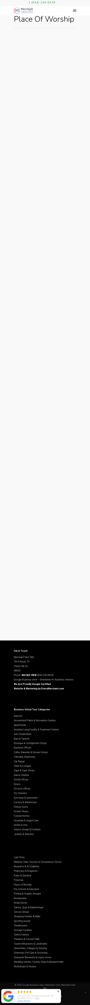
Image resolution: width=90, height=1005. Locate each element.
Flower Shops (21, 811)
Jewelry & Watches (24, 834)
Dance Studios (21, 775)
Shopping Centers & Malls (27, 916)
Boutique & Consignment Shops (30, 743)
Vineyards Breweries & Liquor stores (32, 957)
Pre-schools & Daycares (26, 889)
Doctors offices (22, 788)
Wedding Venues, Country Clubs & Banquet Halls (38, 961)
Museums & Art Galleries (26, 866)
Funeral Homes (22, 815)
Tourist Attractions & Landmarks (30, 943)
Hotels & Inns (21, 825)
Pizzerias (18, 880)
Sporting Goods (22, 921)
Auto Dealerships (22, 734)
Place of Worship (23, 884)
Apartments (20, 725)
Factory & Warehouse (25, 802)
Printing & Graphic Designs (27, 893)
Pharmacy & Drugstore (25, 870)
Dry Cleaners (20, 793)
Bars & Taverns (21, 738)
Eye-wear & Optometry (26, 797)
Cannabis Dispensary (24, 756)
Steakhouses (21, 925)
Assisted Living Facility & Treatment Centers (36, 729)
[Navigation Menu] (74, 10)
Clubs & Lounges (22, 765)
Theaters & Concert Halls (27, 939)
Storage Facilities (23, 930)
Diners (17, 784)
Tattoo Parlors (21, 934)
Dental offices (21, 779)
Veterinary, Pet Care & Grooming (30, 952)
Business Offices (22, 747)
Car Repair (19, 761)
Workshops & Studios (25, 966)
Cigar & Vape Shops (24, 770)
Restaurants (20, 898)
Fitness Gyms (21, 806)
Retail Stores (20, 902)
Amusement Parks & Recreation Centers (35, 720)
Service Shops (21, 911)
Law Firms (19, 857)
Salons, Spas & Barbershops (28, 907)
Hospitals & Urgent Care (26, 820)
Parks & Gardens (22, 875)
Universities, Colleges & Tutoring (30, 948)
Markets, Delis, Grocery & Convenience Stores (38, 862)
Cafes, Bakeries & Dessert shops (31, 752)
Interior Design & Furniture (27, 829)
